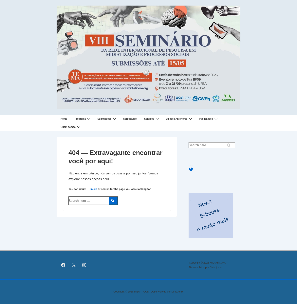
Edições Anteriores (179, 119)
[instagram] (84, 265)
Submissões (107, 119)
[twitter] (74, 265)
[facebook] (63, 265)
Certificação (130, 118)
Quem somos (71, 127)
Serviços (152, 119)
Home (64, 118)
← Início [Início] (92, 189)
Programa (83, 119)
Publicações (209, 119)
